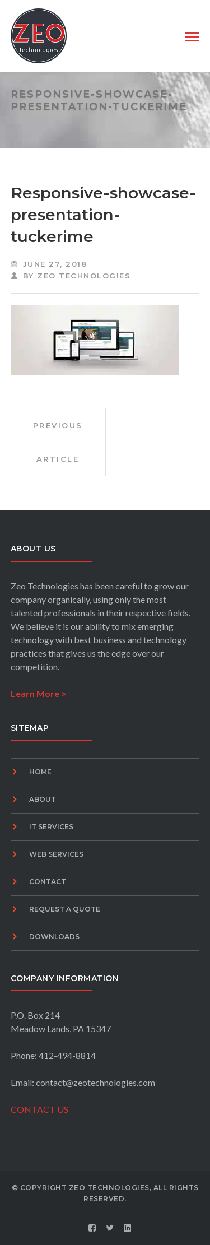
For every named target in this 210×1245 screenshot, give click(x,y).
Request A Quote (64, 909)
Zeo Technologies (83, 275)
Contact (47, 881)
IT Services (51, 827)
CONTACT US (39, 1109)
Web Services (56, 854)
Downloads (54, 936)
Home (40, 772)
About (42, 799)
